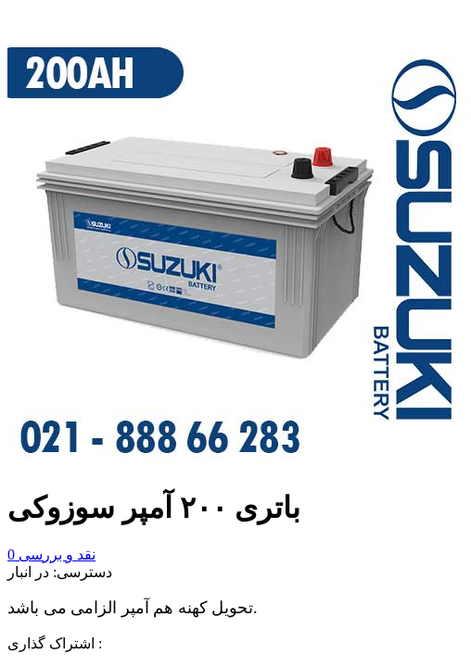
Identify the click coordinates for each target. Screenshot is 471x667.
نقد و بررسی (51, 554)
